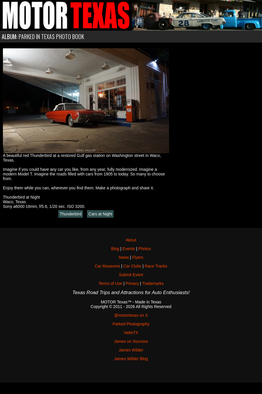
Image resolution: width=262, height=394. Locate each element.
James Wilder (131, 350)
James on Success (131, 341)
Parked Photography (131, 324)
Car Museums (107, 266)
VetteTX (131, 332)
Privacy (132, 283)
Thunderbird (71, 214)
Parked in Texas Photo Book (51, 36)
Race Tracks (156, 266)
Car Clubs (132, 266)
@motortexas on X (131, 315)
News (124, 257)
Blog (115, 248)
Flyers (137, 257)
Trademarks (152, 283)
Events (129, 248)
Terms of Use (110, 283)
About (131, 240)
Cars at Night (100, 214)
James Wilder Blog (131, 358)
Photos (144, 248)
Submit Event (131, 274)
